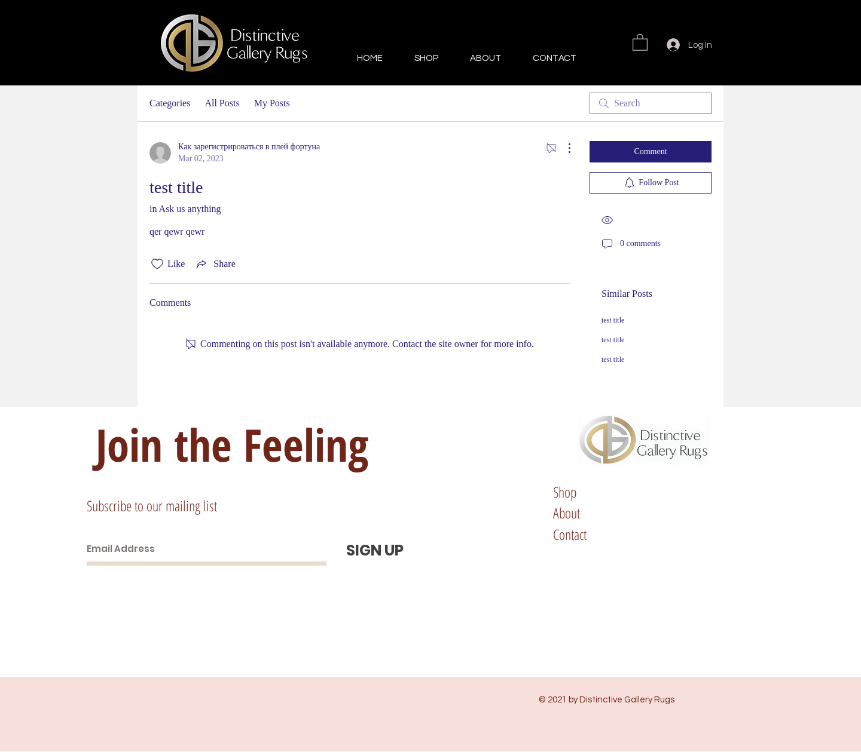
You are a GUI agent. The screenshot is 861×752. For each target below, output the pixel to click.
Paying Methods (701, 534)
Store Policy (691, 513)
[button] (640, 42)
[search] (651, 103)
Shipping (684, 492)
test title (613, 320)
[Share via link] (214, 264)
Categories (169, 103)
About (566, 513)
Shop (564, 492)
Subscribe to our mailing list (152, 505)
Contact (570, 534)
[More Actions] (563, 148)
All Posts (221, 103)
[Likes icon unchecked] (157, 264)
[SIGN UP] (375, 551)
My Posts (272, 103)
